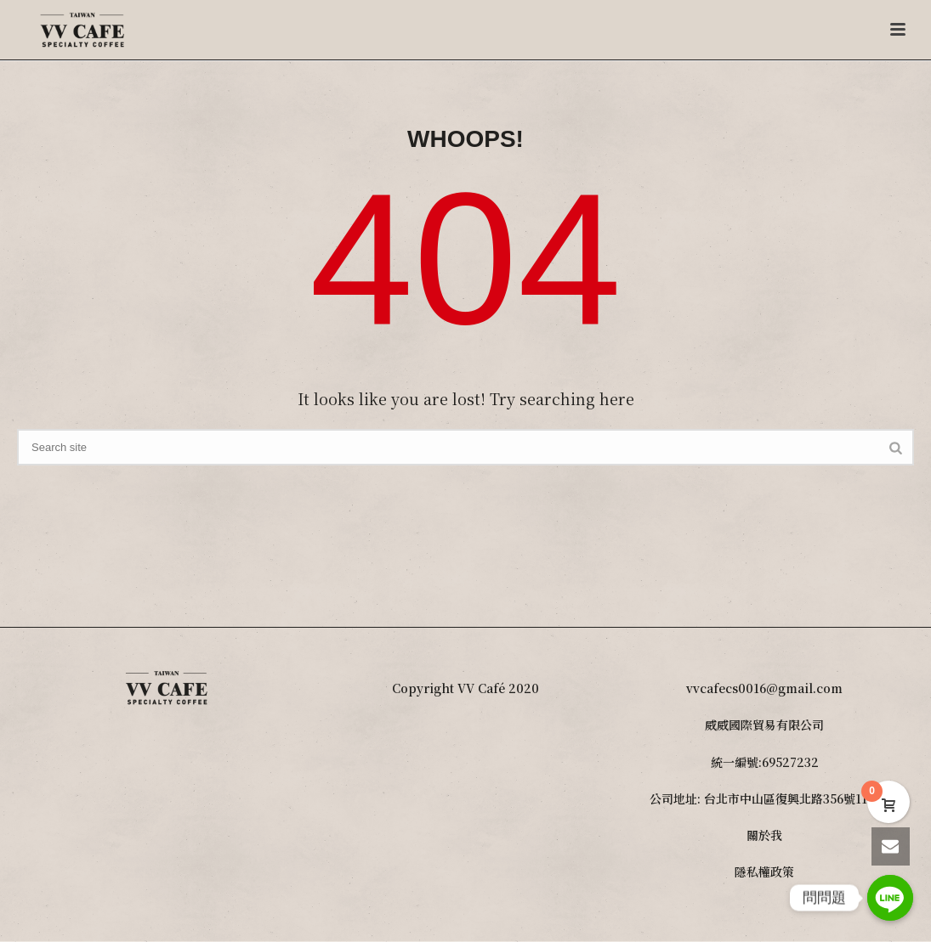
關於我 (764, 834)
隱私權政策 (764, 871)
